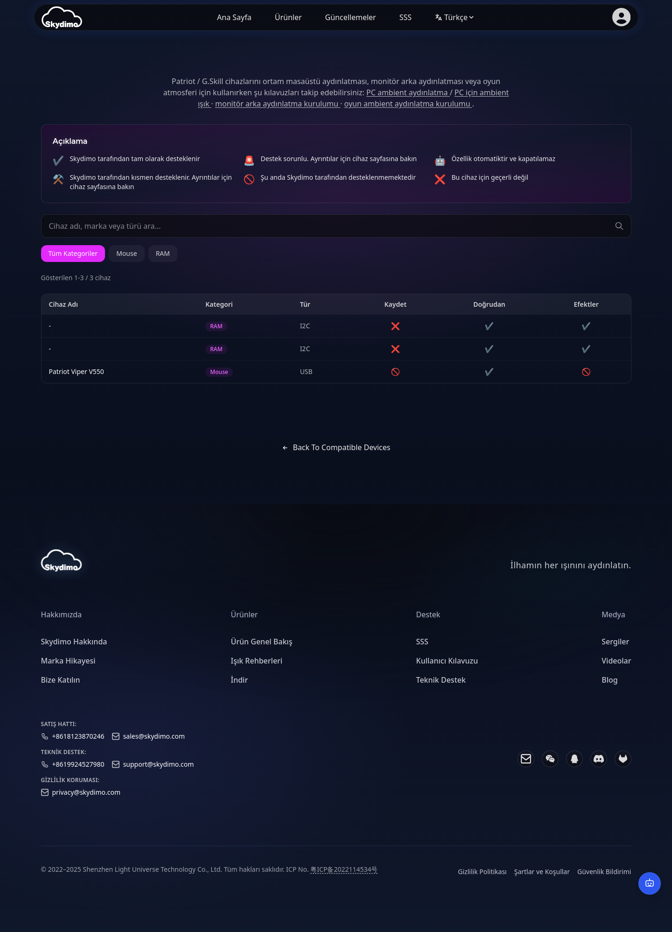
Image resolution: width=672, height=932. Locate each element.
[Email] (526, 767)
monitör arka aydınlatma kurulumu (277, 104)
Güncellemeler (350, 17)
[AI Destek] (649, 883)
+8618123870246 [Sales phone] (78, 745)
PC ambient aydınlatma (408, 92)
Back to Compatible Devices (335, 447)
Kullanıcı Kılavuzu (447, 670)
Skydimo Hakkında (74, 651)
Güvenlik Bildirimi (604, 880)
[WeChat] (550, 767)
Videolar (616, 670)
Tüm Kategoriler (73, 253)
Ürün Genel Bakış (262, 651)
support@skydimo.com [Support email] (158, 773)
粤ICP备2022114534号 (344, 878)
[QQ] (574, 767)
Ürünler (288, 17)
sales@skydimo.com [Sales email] (154, 745)
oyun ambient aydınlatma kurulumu (408, 104)
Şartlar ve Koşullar (542, 880)
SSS (405, 17)
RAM (163, 253)
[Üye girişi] (621, 17)
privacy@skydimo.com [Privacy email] (86, 801)
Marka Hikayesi (68, 670)
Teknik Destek (441, 689)
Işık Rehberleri (257, 670)
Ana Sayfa (234, 17)
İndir (239, 689)
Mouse (126, 253)
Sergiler (615, 651)
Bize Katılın (60, 689)
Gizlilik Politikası (482, 880)
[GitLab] (623, 767)
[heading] (74, 623)
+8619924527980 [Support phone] (78, 773)
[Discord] (598, 767)
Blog (609, 689)
